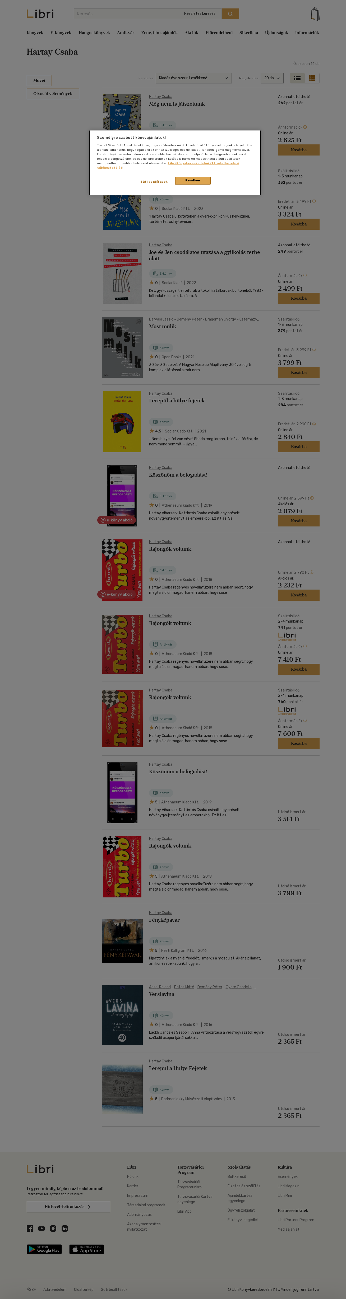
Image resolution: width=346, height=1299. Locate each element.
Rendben (192, 180)
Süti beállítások (154, 181)
